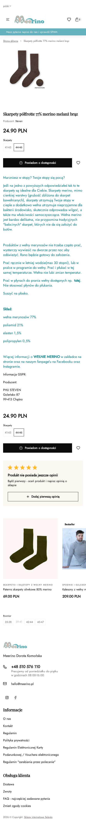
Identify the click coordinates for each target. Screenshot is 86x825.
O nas (7, 718)
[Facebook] (15, 697)
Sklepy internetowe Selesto (38, 817)
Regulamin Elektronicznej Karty (23, 747)
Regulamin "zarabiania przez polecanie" (29, 762)
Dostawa (8, 784)
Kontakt (8, 726)
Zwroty (7, 791)
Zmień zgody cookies (17, 806)
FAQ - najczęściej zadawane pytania (26, 798)
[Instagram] (7, 697)
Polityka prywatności (16, 740)
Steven (18, 121)
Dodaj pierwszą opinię (43, 496)
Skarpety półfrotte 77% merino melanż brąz (46, 41)
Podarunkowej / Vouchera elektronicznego (31, 754)
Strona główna (10, 41)
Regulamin (10, 733)
